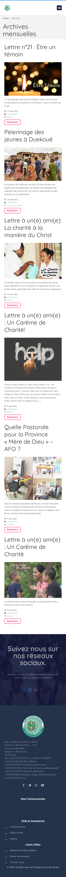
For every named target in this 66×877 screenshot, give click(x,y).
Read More (12, 122)
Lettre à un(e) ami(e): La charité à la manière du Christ (33, 228)
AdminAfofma (12, 114)
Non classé (18, 205)
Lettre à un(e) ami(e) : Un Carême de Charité (32, 547)
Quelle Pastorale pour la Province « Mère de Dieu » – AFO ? (28, 437)
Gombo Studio (52, 867)
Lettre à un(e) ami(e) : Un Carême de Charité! (32, 322)
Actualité (10, 525)
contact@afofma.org (14, 777)
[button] (59, 7)
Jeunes (10, 117)
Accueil (6, 18)
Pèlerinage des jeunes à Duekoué (28, 135)
